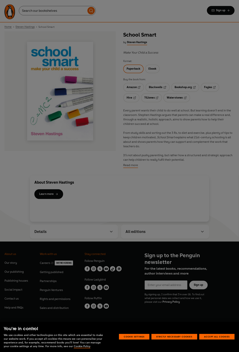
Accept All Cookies (217, 336)
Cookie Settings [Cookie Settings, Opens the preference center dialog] (134, 336)
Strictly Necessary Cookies (174, 336)
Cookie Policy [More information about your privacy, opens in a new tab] (82, 346)
